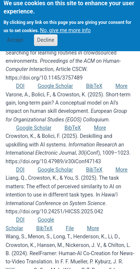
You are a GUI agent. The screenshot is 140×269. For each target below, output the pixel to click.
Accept (15, 37)
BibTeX (94, 86)
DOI (20, 86)
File (70, 228)
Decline (46, 37)
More (121, 86)
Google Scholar (55, 86)
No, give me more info (65, 27)
